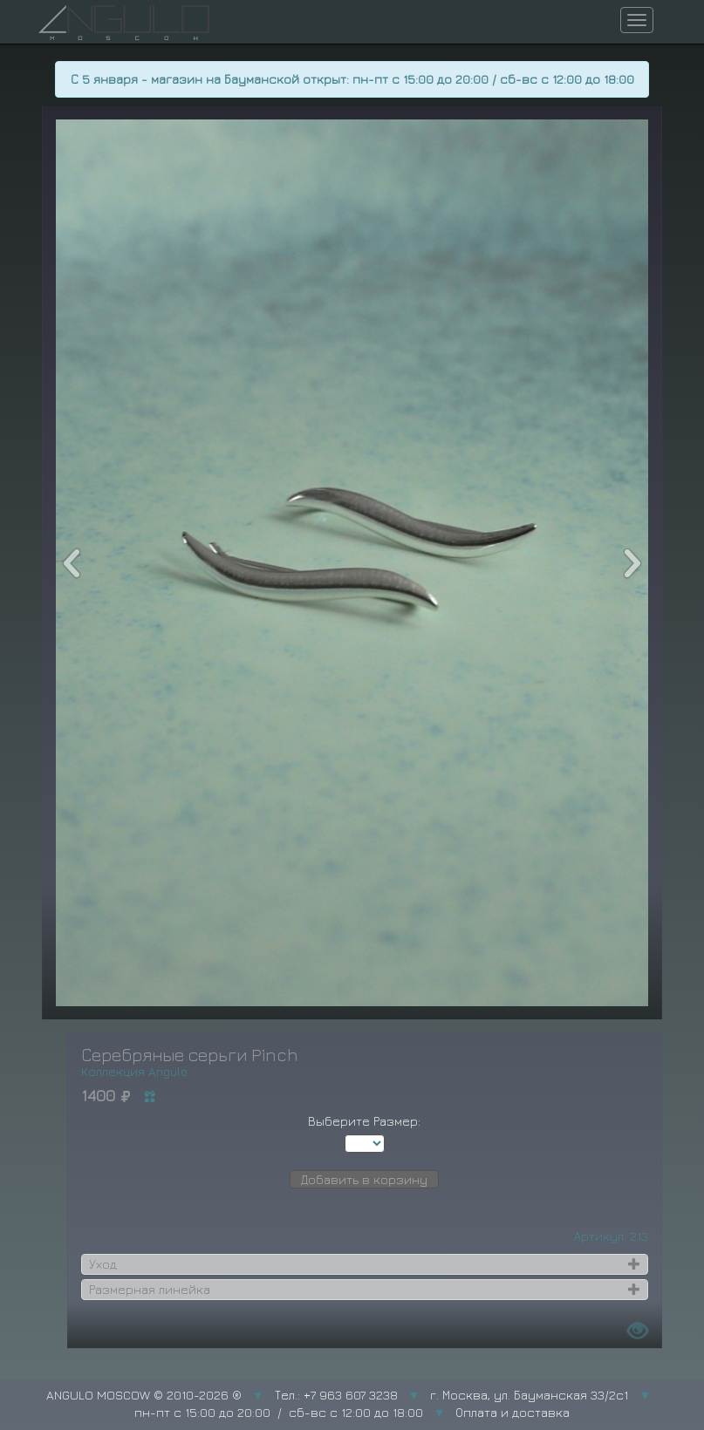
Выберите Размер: (364, 1120)
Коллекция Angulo (134, 1071)
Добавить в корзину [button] (364, 1179)
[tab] (364, 1264)
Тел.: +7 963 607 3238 (336, 1394)
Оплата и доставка (512, 1412)
